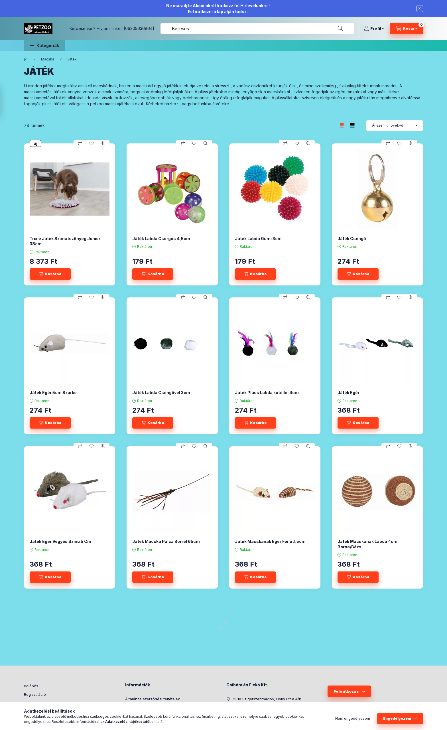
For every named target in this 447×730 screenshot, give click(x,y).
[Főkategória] (26, 59)
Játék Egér (348, 392)
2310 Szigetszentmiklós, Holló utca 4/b (267, 699)
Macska (47, 59)
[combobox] (257, 28)
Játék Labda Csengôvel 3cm (161, 392)
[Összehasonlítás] (80, 143)
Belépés (31, 686)
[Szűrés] (5, 101)
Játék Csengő (352, 238)
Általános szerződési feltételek (152, 699)
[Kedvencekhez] (91, 143)
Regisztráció (35, 694)
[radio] (352, 125)
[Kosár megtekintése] (406, 28)
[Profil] (374, 28)
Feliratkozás (346, 691)
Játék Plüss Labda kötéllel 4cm (267, 392)
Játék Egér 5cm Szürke (53, 392)
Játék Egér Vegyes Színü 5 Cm (60, 541)
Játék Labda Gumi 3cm (258, 238)
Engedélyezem (397, 718)
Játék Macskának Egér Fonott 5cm (270, 541)
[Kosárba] (50, 274)
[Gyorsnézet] (103, 143)
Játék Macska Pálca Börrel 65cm (166, 541)
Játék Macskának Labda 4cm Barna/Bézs (367, 544)
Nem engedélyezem (352, 718)
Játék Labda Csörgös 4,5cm (161, 238)
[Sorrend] (394, 125)
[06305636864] (139, 28)
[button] (44, 45)
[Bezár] (419, 8)
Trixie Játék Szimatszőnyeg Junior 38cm (65, 241)
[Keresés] (340, 28)
